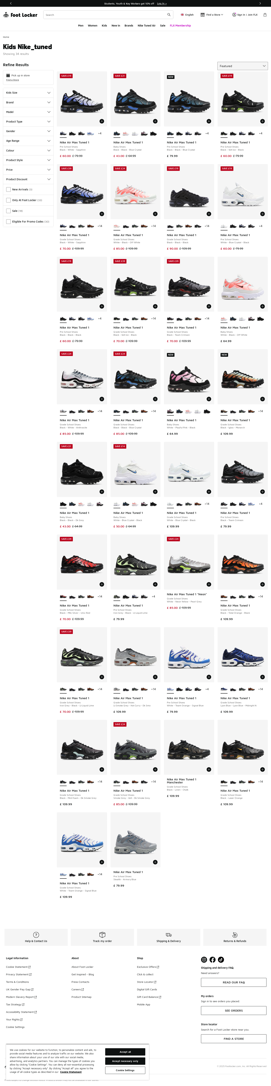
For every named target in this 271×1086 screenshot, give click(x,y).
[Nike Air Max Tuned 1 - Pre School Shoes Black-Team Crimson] (81, 134)
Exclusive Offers (148, 966)
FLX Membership (180, 25)
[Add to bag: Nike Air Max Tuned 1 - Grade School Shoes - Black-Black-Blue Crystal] (155, 399)
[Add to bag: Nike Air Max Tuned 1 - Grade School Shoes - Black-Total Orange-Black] (262, 584)
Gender (28, 131)
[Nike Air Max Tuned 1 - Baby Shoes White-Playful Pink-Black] (144, 134)
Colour (28, 150)
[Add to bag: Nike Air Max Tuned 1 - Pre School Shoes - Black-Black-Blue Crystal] (209, 121)
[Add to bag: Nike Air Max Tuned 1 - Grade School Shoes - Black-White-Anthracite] (102, 399)
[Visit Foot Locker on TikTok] (221, 960)
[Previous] (11, 3)
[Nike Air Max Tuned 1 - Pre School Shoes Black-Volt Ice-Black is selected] (224, 134)
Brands (129, 25)
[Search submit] (169, 15)
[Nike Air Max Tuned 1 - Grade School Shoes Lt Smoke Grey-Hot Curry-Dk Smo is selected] (116, 689)
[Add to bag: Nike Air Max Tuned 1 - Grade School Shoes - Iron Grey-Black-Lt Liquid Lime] (102, 677)
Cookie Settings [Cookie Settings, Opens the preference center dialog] (125, 1070)
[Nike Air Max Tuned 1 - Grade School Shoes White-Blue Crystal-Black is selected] (170, 504)
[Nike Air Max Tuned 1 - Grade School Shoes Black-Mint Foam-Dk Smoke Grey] (197, 226)
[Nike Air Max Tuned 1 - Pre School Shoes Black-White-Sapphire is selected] (63, 134)
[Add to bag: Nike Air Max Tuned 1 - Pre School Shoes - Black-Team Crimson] (262, 491)
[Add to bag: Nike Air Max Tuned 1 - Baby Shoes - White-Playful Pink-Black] (209, 399)
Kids (104, 25)
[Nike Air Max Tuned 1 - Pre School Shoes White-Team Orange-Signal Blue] (90, 134)
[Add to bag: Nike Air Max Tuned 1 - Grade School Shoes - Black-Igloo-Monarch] (262, 399)
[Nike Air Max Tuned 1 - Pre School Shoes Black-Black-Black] (72, 134)
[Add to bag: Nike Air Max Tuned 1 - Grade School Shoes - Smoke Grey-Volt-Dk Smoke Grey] (155, 769)
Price (28, 169)
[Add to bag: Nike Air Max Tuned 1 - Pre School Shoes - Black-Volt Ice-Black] (262, 121)
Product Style (28, 160)
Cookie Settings (15, 1026)
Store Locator (146, 981)
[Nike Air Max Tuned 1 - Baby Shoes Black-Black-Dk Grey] (153, 134)
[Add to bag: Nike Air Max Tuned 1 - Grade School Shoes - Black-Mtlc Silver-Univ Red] (102, 584)
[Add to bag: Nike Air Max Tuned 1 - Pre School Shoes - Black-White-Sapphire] (102, 121)
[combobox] (108, 15)
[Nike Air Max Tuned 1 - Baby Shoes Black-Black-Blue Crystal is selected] (116, 134)
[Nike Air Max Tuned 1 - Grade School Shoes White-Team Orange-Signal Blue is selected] (63, 874)
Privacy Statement (18, 974)
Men (80, 25)
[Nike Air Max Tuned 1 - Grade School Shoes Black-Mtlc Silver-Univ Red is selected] (63, 597)
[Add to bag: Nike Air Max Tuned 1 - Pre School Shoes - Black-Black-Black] (102, 306)
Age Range (28, 140)
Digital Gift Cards (147, 989)
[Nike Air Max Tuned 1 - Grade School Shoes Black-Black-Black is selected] (170, 226)
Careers (78, 989)
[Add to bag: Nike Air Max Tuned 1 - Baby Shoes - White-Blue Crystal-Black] (155, 491)
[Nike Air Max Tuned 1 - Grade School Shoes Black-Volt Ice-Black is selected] (116, 319)
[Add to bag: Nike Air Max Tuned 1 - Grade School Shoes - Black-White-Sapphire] (102, 214)
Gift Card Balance (149, 996)
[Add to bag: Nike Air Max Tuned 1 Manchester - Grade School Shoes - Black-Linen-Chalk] (209, 769)
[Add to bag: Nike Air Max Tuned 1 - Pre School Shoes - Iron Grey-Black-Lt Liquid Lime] (155, 584)
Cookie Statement (18, 966)
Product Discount (28, 179)
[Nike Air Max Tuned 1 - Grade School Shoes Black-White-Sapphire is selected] (63, 226)
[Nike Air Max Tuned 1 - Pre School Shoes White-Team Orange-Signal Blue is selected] (170, 689)
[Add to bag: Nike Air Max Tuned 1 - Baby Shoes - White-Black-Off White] (262, 306)
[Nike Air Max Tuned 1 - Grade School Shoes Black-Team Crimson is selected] (170, 319)
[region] (135, 3)
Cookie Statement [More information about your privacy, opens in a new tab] (71, 1071)
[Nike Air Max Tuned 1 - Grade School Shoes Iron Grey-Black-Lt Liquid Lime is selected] (63, 689)
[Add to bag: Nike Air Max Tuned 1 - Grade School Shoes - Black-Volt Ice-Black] (155, 306)
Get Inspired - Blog (83, 974)
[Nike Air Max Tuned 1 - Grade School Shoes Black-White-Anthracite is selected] (63, 411)
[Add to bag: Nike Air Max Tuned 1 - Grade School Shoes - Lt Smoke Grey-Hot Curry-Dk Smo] (155, 677)
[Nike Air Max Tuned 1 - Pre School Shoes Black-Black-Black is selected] (63, 319)
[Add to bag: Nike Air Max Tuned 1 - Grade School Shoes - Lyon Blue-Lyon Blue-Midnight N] (262, 677)
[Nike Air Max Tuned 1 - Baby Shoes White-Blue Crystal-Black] (135, 134)
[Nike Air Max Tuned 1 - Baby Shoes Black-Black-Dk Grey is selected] (63, 504)
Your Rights (14, 1019)
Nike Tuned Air (147, 25)
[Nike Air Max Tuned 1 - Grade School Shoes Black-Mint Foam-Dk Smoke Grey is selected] (63, 782)
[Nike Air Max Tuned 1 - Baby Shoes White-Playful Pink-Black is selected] (170, 411)
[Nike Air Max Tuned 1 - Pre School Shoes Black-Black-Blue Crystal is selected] (170, 134)
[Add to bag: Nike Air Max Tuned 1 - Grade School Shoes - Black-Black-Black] (209, 214)
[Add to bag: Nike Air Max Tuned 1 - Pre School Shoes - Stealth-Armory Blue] (155, 862)
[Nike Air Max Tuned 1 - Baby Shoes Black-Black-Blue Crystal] (233, 319)
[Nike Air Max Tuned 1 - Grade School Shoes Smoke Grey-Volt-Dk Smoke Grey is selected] (116, 782)
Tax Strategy (15, 1004)
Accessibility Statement (21, 1011)
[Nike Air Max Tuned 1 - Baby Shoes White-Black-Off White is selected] (224, 319)
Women (92, 25)
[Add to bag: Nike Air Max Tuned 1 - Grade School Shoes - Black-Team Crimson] (209, 306)
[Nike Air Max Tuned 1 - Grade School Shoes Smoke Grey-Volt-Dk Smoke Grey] (81, 226)
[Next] (260, 3)
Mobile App (143, 1004)
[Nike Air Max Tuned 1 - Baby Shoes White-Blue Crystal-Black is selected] (116, 504)
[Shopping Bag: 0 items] (265, 14)
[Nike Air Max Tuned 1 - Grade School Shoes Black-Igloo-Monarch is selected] (224, 411)
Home (6, 37)
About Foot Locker (82, 966)
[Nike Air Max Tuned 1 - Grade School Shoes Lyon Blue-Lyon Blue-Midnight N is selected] (224, 689)
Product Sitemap (81, 996)
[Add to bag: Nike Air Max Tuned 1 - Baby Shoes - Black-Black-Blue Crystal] (155, 121)
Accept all (125, 1051)
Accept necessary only (125, 1061)
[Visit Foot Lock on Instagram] (204, 960)
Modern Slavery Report (21, 996)
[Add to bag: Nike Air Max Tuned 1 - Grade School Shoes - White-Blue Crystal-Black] (209, 491)
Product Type (28, 121)
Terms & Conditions (17, 981)
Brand (28, 102)
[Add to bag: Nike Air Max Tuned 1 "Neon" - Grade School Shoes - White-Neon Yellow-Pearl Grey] (209, 584)
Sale (162, 25)
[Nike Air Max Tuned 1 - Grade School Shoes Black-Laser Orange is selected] (224, 782)
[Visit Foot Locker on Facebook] (212, 960)
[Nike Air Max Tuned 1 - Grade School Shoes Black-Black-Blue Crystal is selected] (116, 411)
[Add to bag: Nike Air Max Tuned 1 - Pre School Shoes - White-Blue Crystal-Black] (262, 214)
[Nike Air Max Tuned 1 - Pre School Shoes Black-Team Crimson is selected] (224, 504)
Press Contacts (80, 981)
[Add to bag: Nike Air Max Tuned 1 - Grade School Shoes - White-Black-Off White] (155, 214)
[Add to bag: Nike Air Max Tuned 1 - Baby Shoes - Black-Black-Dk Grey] (102, 491)
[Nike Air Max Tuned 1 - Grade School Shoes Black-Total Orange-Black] (90, 226)
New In (116, 25)
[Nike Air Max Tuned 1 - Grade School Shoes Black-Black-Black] (72, 226)
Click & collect (145, 974)
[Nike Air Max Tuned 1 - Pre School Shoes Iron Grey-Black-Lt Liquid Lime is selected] (116, 597)
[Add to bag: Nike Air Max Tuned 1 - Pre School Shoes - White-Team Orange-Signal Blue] (209, 677)
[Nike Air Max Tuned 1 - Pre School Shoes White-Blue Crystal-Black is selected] (224, 226)
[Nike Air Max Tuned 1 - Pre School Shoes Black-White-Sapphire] (188, 134)
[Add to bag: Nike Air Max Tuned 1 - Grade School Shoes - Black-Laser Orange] (262, 769)
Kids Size (28, 92)
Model (28, 112)
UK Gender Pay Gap (19, 989)
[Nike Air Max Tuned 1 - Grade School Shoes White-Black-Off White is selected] (116, 226)
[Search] (108, 15)
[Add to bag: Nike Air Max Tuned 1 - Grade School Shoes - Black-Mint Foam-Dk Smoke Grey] (102, 769)
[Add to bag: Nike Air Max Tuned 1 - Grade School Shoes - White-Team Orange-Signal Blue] (102, 862)
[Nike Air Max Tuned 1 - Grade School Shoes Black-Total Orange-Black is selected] (224, 597)
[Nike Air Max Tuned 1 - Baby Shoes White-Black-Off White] (126, 134)
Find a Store (12, 79)
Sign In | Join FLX (244, 15)
